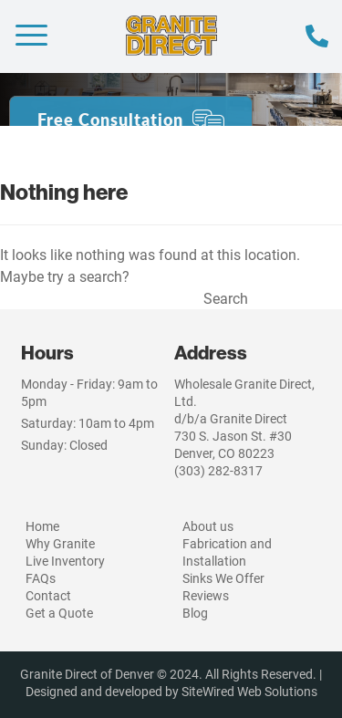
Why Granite (60, 543)
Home (42, 526)
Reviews (205, 595)
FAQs (41, 578)
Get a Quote (59, 612)
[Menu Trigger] (31, 34)
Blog (195, 612)
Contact (48, 595)
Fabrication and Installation (227, 552)
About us (207, 526)
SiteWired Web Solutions (249, 691)
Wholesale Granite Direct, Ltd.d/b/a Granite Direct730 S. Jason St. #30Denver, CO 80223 (244, 418)
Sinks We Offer (223, 578)
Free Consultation (110, 119)
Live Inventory (65, 560)
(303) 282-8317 (218, 470)
